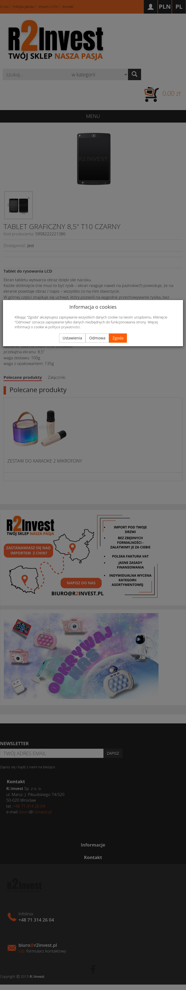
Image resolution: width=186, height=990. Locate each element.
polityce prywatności (64, 326)
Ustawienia (72, 338)
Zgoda (117, 338)
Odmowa (97, 338)
